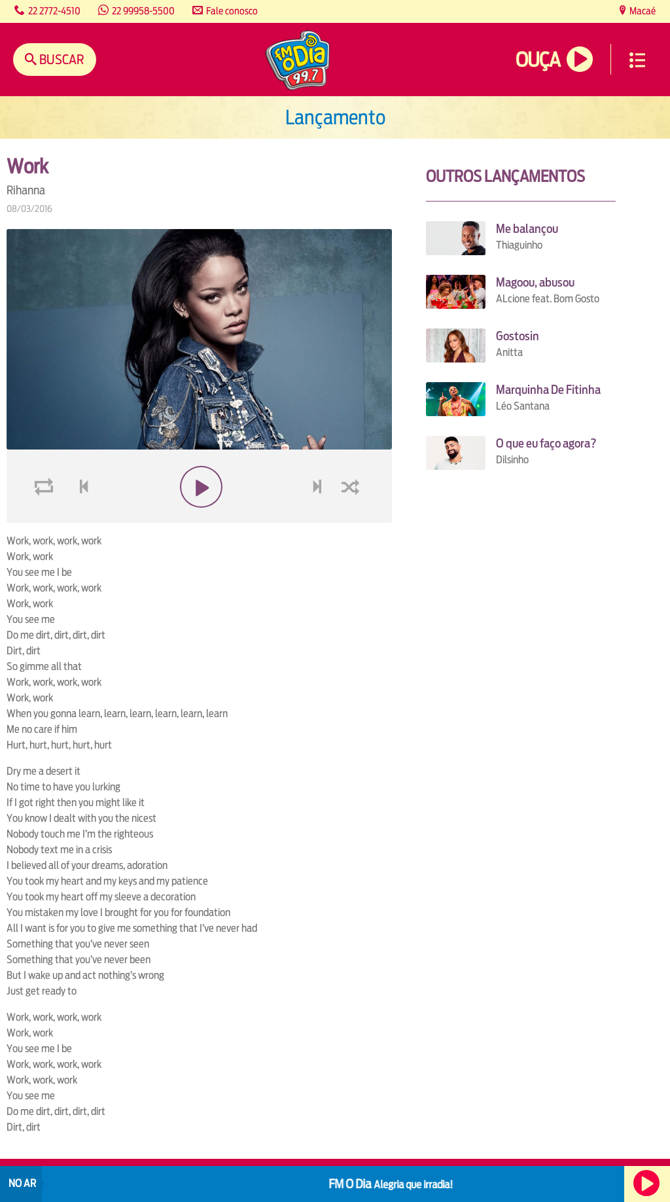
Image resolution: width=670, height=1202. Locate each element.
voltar (79, 518)
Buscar (60, 59)
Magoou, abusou (535, 282)
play (199, 518)
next (318, 518)
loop (46, 518)
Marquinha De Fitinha (548, 390)
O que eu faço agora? (546, 443)
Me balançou (527, 229)
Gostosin (517, 336)
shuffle (352, 518)
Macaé (641, 10)
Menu (637, 60)
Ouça (538, 59)
